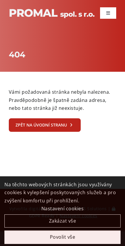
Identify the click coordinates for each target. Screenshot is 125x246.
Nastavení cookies (62, 210)
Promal (51, 12)
